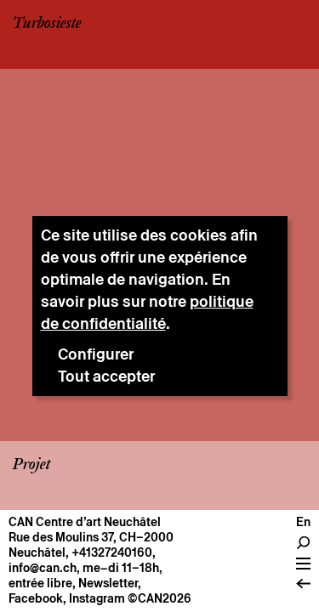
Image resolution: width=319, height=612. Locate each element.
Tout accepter (106, 376)
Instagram (97, 598)
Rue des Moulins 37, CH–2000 (91, 537)
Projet (31, 464)
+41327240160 (111, 552)
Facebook (36, 598)
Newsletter (108, 583)
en (303, 522)
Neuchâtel (37, 552)
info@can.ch (43, 567)
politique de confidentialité (147, 312)
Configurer (96, 354)
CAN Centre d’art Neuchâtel (85, 521)
